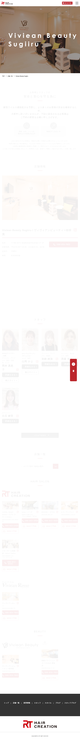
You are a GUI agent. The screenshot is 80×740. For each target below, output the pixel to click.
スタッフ (37, 703)
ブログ (58, 703)
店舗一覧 (10, 76)
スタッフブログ (70, 703)
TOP (3, 76)
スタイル (48, 703)
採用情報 (27, 703)
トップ (6, 703)
